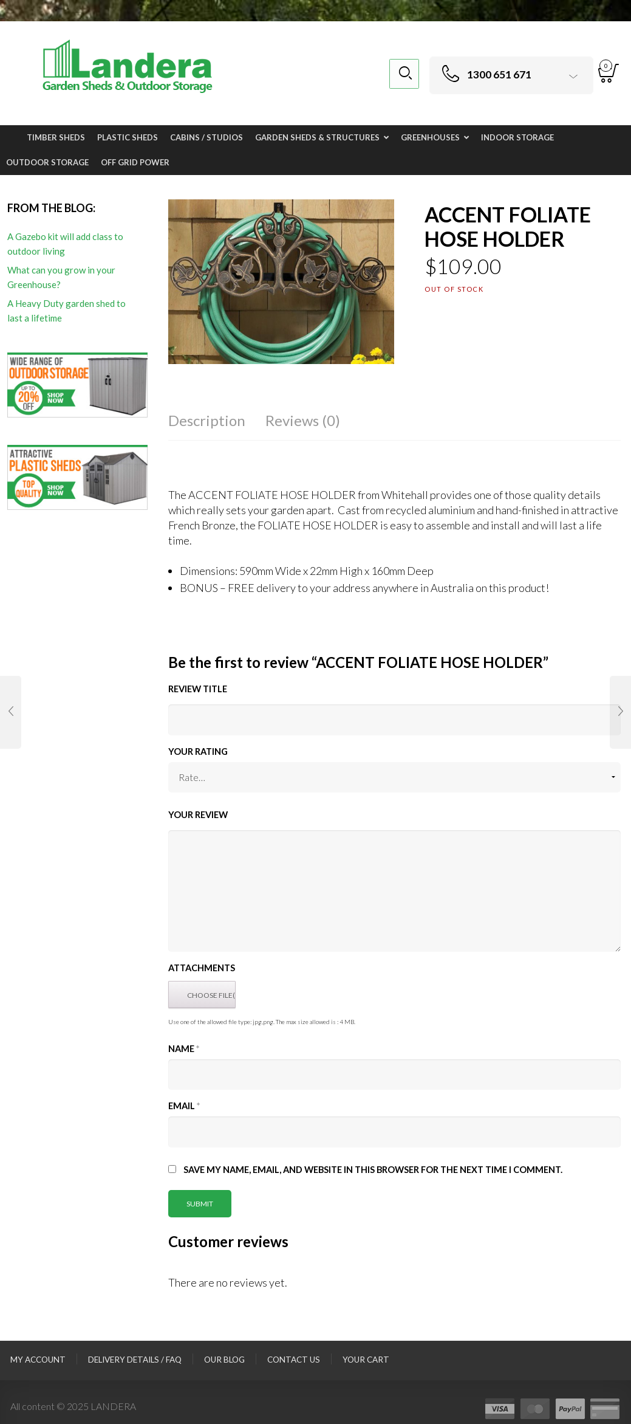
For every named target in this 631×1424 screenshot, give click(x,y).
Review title (197, 689)
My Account (38, 1359)
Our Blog (224, 1359)
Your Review (198, 815)
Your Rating (198, 751)
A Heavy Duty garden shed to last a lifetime (66, 310)
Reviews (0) (302, 420)
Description (206, 420)
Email (184, 1106)
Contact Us (293, 1359)
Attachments (201, 968)
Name (183, 1049)
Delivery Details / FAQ (135, 1359)
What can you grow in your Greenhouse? (61, 277)
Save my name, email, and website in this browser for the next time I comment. (372, 1169)
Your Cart (366, 1359)
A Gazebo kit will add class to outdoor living (65, 243)
